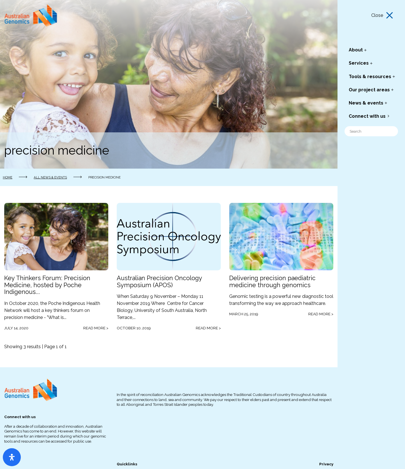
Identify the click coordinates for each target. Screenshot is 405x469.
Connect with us (367, 116)
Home (7, 177)
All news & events (50, 177)
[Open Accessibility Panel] (12, 457)
